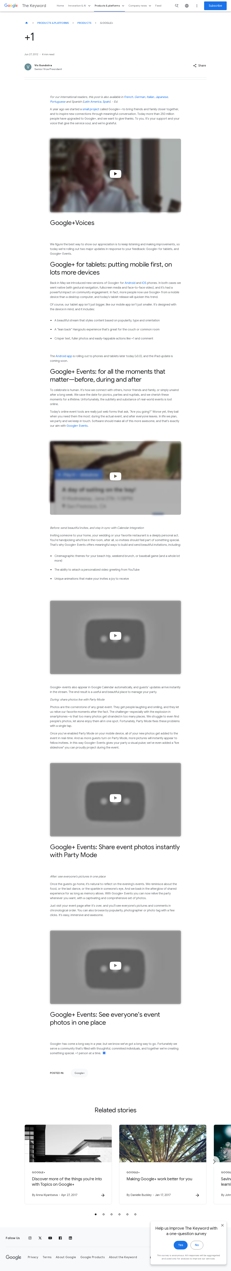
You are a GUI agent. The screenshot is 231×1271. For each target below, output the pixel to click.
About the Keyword (123, 1257)
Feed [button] (158, 5)
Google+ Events (77, 426)
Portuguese (57, 102)
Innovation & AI (79, 6)
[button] (199, 66)
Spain (106, 102)
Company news (140, 6)
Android (130, 283)
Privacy (33, 1257)
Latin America (92, 102)
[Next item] (214, 1162)
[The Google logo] (13, 1257)
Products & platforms (110, 6)
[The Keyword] (26, 23)
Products (84, 23)
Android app (64, 356)
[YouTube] (50, 1238)
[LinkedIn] (70, 1238)
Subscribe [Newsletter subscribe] (215, 6)
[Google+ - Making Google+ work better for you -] (162, 1164)
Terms (47, 1257)
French (128, 97)
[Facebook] (60, 1238)
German (139, 97)
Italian (150, 97)
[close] (220, 1258)
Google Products (92, 1257)
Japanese (161, 97)
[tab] (96, 1214)
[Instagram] (30, 1238)
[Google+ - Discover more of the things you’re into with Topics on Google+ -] (68, 1164)
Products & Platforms (53, 23)
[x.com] (40, 1238)
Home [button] (60, 5)
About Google (66, 1257)
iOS (144, 283)
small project (90, 109)
